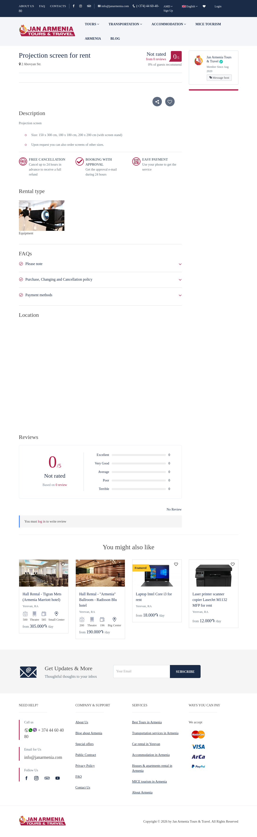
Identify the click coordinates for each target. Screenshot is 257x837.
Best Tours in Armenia (147, 722)
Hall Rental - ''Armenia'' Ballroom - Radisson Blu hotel (98, 599)
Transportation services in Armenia (155, 733)
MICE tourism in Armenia (149, 781)
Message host (219, 77)
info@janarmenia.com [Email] (114, 6)
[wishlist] (204, 6)
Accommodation (169, 24)
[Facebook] (76, 6)
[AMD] (168, 6)
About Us (82, 722)
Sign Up (168, 10)
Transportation (125, 24)
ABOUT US (26, 6)
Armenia (93, 38)
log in (41, 521)
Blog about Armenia (89, 733)
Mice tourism (208, 24)
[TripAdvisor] (89, 6)
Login (218, 6)
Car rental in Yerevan (146, 744)
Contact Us (83, 787)
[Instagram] (82, 6)
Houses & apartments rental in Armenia (152, 768)
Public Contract (86, 755)
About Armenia (142, 792)
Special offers (85, 744)
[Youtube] (57, 778)
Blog (115, 38)
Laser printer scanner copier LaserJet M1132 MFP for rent (210, 599)
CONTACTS (58, 6)
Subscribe (185, 672)
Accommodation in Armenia (151, 755)
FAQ (42, 6)
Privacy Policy (85, 766)
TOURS (92, 24)
